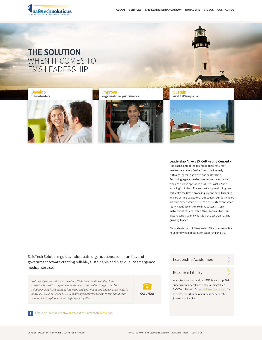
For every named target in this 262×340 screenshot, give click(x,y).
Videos (209, 9)
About (120, 9)
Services (135, 9)
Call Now (147, 289)
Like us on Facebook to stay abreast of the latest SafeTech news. (70, 313)
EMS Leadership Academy (163, 9)
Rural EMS (192, 9)
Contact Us (225, 9)
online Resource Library (212, 289)
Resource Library (187, 272)
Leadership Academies (193, 259)
